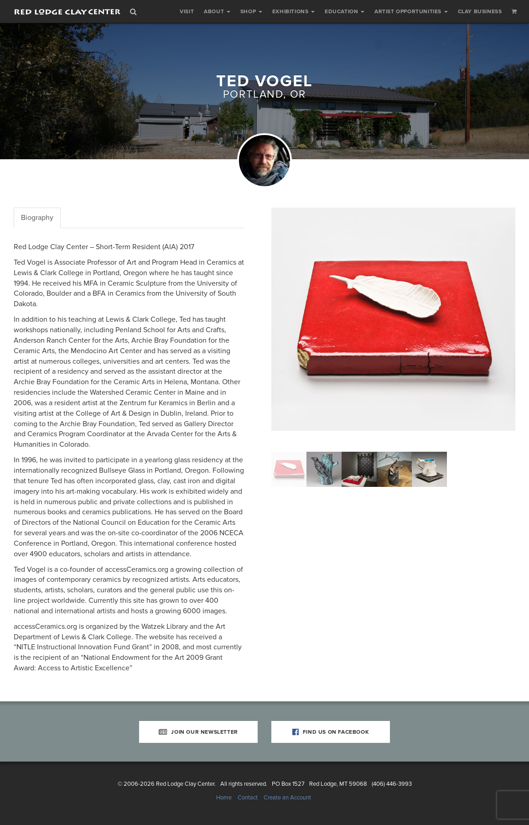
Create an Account (287, 797)
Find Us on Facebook (330, 732)
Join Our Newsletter (198, 732)
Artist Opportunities (411, 11)
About (217, 11)
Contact (248, 797)
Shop (251, 11)
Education (344, 11)
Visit (187, 11)
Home (224, 797)
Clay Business (480, 11)
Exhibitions (293, 11)
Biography (37, 217)
